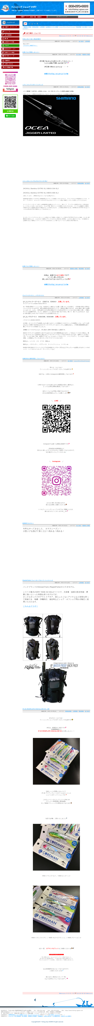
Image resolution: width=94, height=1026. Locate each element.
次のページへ (89, 35)
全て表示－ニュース (54, 1014)
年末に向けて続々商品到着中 (32, 39)
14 (84, 35)
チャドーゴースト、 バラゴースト (33, 295)
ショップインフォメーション (67, 27)
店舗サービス (23, 1014)
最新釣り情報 (27, 27)
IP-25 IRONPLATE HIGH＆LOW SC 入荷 (36, 709)
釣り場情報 (18, 1016)
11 (77, 35)
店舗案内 (40, 1016)
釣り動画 (24, 1016)
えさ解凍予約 (56, 1016)
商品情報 (78, 27)
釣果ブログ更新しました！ (31, 52)
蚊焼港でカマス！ (28, 523)
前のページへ (62, 35)
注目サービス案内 (66, 1016)
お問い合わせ (47, 1016)
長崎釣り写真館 (32, 1016)
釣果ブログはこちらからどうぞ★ (56, 74)
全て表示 (84, 27)
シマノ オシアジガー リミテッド (33, 84)
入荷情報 (42, 27)
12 (80, 35)
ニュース (11, 1016)
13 (82, 35)
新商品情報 (35, 27)
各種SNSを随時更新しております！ (34, 358)
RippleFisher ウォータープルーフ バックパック (38, 580)
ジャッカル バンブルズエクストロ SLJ (35, 181)
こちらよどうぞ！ (30, 606)
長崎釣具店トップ (13, 1014)
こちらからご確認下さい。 (30, 45)
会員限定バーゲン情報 (52, 27)
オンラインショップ (33, 1014)
